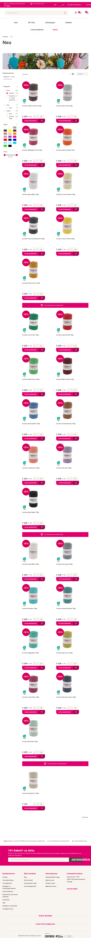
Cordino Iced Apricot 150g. (32, 468)
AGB (4, 903)
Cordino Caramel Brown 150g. (67, 422)
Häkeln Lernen (50, 880)
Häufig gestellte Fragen (53, 877)
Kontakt (5, 877)
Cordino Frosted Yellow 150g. (67, 187)
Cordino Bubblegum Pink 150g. (33, 142)
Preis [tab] (5, 141)
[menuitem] (12, 21)
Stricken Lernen (50, 883)
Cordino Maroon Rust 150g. (66, 377)
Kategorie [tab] (7, 76)
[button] (56, 5)
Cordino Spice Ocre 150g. (65, 658)
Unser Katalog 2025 (30, 886)
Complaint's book (8, 909)
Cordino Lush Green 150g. (31, 331)
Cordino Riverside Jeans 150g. (67, 703)
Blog (25, 877)
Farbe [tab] (5, 114)
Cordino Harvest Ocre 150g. (32, 278)
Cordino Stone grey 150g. (65, 566)
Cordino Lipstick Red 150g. (66, 331)
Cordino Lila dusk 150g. (64, 468)
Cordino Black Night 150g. (31, 513)
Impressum (6, 899)
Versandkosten (7, 883)
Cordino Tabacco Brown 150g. (33, 96)
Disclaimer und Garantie (10, 906)
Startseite (5, 26)
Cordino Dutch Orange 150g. (66, 142)
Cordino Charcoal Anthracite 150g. (32, 233)
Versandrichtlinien (8, 880)
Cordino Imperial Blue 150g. (32, 422)
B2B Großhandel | (75, 4)
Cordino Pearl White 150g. (31, 566)
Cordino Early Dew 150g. (31, 749)
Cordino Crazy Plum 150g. (31, 703)
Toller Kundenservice (37, 4)
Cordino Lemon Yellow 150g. (66, 233)
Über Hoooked (28, 880)
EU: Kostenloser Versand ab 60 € (14, 4)
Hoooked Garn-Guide (30, 883)
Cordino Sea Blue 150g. (30, 612)
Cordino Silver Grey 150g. (65, 96)
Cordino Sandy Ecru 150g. (31, 802)
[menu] (45, 21)
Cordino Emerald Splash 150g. (67, 612)
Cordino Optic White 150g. (31, 187)
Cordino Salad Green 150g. (32, 377)
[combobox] (51, 12)
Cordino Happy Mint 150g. (31, 658)
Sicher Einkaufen (8, 891)
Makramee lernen (51, 886)
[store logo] (14, 12)
